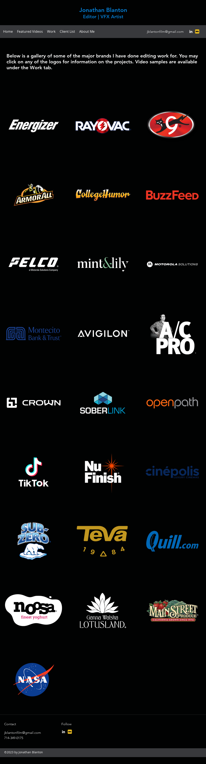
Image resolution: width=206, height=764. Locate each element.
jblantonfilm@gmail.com (165, 32)
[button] (51, 31)
